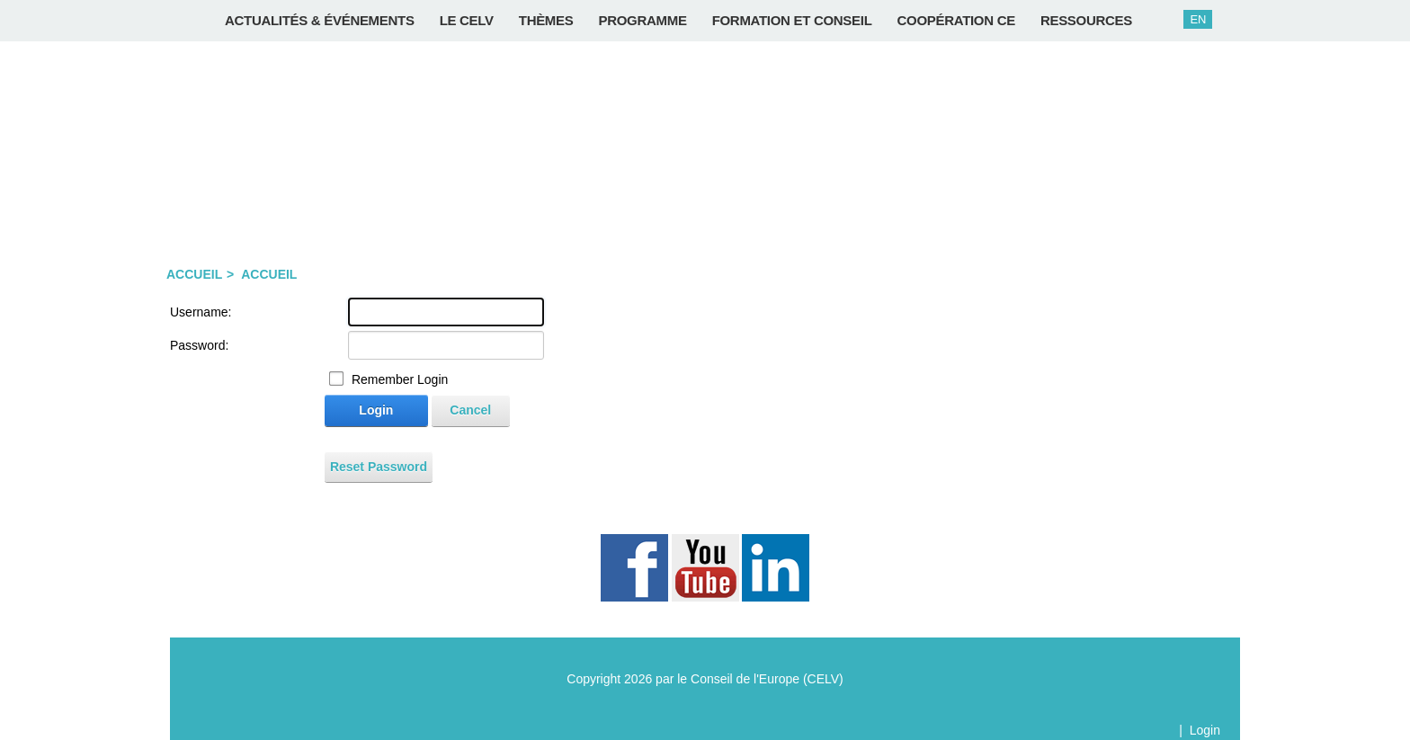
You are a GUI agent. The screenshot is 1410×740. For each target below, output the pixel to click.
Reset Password (378, 466)
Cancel (470, 410)
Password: (199, 345)
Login (376, 410)
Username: (200, 312)
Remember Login (400, 379)
